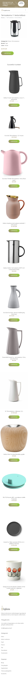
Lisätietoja (7, 53)
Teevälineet (4, 650)
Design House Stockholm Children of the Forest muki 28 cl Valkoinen (14, 587)
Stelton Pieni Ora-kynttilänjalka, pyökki (14, 454)
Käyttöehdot (4, 668)
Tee (2, 647)
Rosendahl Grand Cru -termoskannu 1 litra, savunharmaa (14, 358)
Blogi (2, 662)
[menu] (25, 10)
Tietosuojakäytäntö (6, 671)
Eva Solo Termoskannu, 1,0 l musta (14, 135)
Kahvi (2, 636)
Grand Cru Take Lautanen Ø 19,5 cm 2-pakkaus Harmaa (14, 542)
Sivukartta (3, 673)
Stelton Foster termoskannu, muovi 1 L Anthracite (14, 98)
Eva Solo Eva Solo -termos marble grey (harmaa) (14, 313)
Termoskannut (15, 41)
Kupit (2, 642)
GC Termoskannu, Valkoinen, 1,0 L (14, 411)
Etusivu (3, 17)
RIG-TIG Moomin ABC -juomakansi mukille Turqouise (14, 498)
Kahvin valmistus (5, 639)
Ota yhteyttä (4, 665)
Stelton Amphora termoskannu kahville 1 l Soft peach (14, 224)
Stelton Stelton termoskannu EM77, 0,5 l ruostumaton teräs (14, 268)
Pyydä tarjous (21, 3)
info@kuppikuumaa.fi (6, 628)
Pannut (9, 41)
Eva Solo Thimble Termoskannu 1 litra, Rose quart (14, 179)
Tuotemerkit (4, 653)
